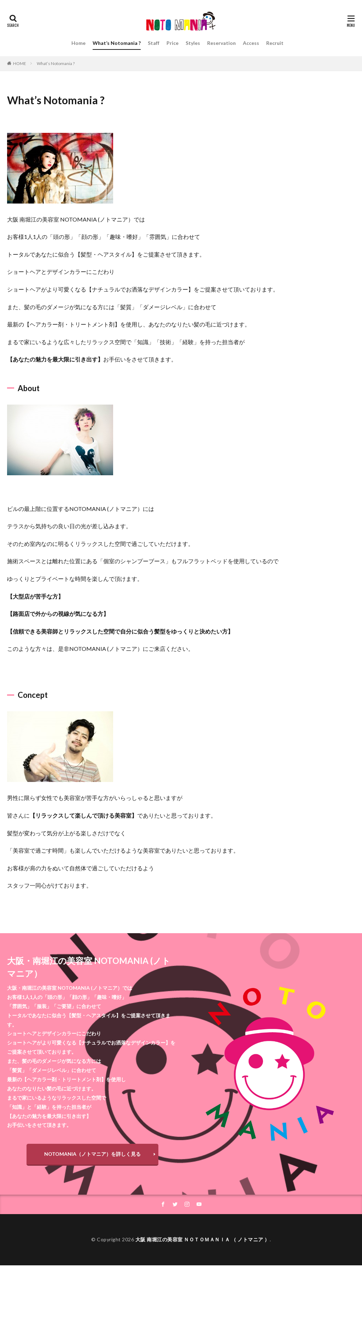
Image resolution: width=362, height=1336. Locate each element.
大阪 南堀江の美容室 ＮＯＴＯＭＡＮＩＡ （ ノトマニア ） (202, 1239)
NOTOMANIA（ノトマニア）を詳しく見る (92, 1154)
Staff (153, 43)
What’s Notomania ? (117, 43)
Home (78, 43)
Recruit (275, 43)
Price (173, 43)
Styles (193, 43)
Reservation (221, 43)
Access (251, 43)
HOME (19, 63)
